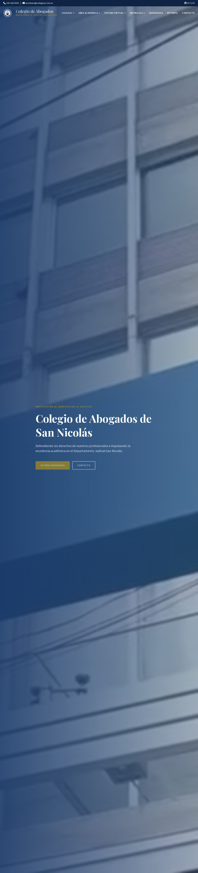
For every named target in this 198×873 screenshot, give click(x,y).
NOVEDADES (156, 13)
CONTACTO (188, 13)
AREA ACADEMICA (89, 13)
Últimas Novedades (53, 467)
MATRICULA (137, 13)
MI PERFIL (172, 13)
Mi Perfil (189, 3)
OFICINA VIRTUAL (115, 13)
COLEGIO (68, 13)
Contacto (83, 467)
